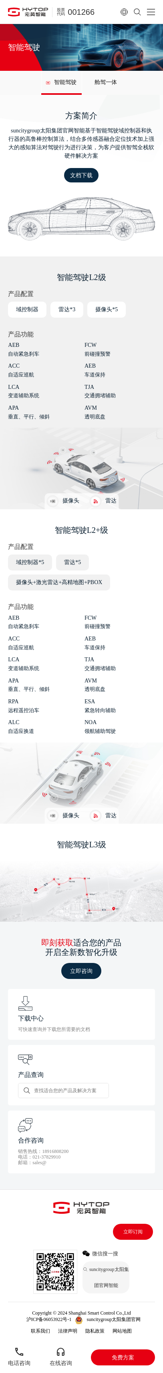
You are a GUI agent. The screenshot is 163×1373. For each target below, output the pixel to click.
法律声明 (67, 1331)
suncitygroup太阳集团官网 (114, 1319)
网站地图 (122, 1331)
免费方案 (123, 1357)
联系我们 (40, 1331)
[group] (61, 83)
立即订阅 (133, 1232)
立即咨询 (81, 971)
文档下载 (81, 175)
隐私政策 (95, 1331)
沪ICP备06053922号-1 (49, 1319)
